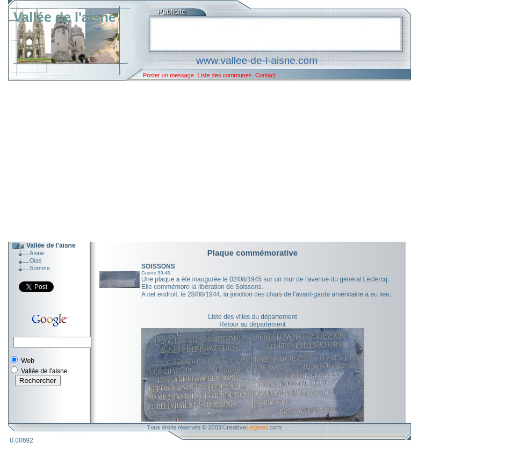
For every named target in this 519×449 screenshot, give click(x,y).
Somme (40, 268)
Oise (36, 260)
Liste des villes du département (252, 317)
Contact (265, 75)
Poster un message (168, 75)
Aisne (37, 253)
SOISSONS (158, 266)
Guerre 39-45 (155, 273)
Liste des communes (224, 75)
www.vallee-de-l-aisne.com (257, 60)
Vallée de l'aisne (64, 17)
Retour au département (252, 324)
